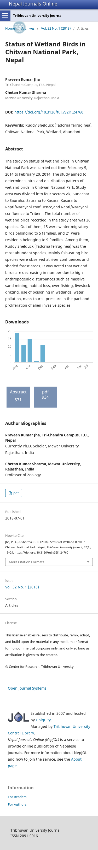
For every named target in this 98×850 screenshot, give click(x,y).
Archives (27, 28)
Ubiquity (43, 719)
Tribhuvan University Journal (37, 15)
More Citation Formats (26, 562)
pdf (16, 493)
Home (10, 28)
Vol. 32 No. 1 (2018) (56, 28)
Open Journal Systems (27, 688)
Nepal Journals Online (33, 4)
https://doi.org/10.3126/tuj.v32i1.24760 (48, 112)
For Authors (17, 804)
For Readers (17, 796)
